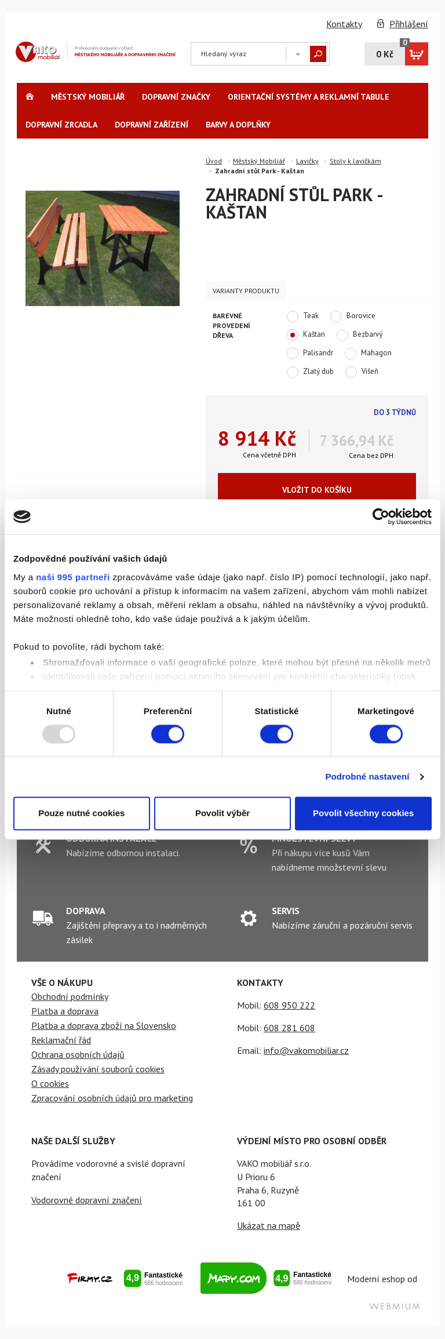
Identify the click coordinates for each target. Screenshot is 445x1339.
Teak (303, 316)
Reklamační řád (61, 1040)
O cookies (50, 1083)
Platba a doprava (65, 1011)
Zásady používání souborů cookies (98, 1069)
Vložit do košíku (317, 490)
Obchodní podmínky (69, 996)
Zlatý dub (310, 372)
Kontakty (344, 24)
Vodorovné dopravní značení (86, 1200)
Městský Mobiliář (88, 97)
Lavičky (307, 161)
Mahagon (368, 353)
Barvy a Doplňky (238, 124)
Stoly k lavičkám (355, 161)
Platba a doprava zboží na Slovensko (103, 1025)
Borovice (352, 316)
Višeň (361, 372)
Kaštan (306, 335)
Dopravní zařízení (151, 124)
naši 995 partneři (73, 577)
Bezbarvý (359, 335)
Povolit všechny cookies (363, 813)
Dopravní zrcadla (61, 124)
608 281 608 (289, 1028)
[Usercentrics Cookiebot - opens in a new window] (381, 516)
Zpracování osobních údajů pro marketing (112, 1098)
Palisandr (310, 353)
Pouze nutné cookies (81, 813)
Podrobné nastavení (367, 776)
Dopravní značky (176, 97)
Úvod (214, 161)
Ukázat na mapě (268, 1225)
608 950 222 (289, 1005)
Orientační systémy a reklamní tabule (308, 97)
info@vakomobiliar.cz (306, 1050)
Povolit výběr (222, 813)
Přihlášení (408, 24)
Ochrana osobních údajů (78, 1054)
